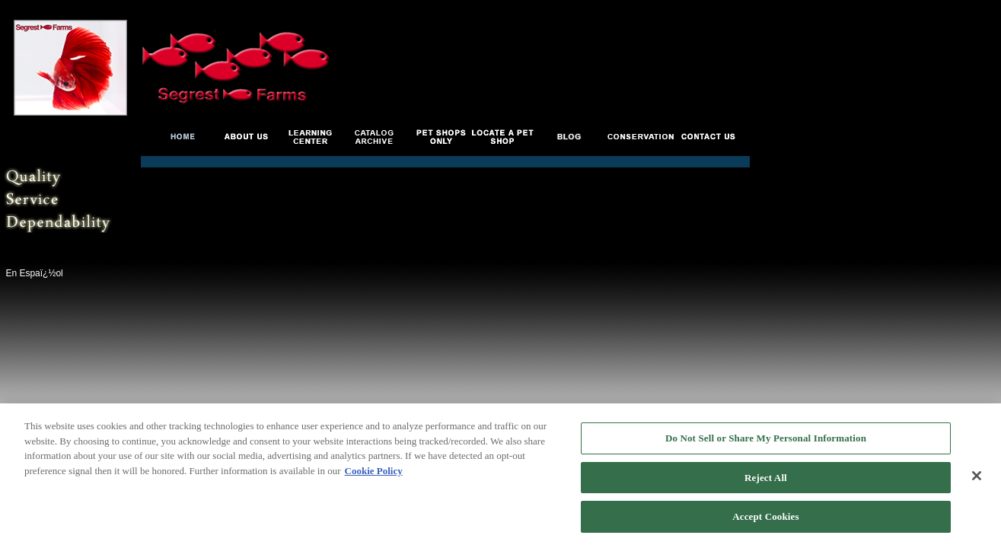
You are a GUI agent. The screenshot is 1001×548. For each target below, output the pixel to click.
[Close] (976, 476)
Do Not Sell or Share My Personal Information (765, 438)
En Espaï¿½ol (33, 273)
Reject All (765, 478)
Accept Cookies (765, 518)
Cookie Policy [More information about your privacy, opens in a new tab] (374, 471)
